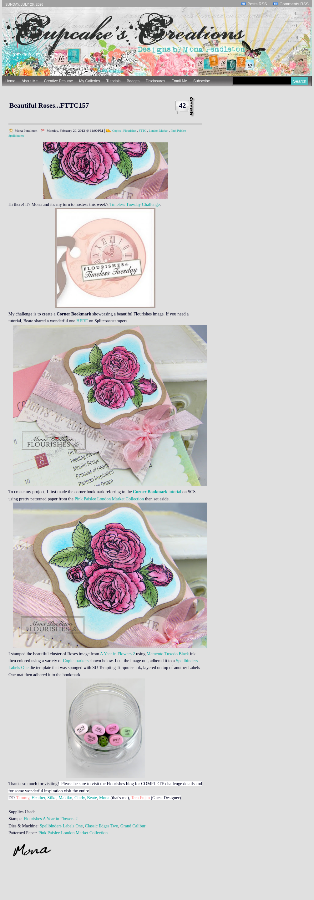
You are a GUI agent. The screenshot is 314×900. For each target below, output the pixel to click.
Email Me (179, 81)
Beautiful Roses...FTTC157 (49, 105)
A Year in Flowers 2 (117, 654)
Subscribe (201, 81)
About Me (30, 81)
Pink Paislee (178, 130)
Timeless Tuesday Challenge (134, 204)
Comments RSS (294, 4)
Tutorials (113, 81)
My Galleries (89, 81)
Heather (38, 797)
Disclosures (155, 81)
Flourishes (129, 130)
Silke (52, 797)
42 (182, 105)
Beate (92, 797)
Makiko (65, 797)
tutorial (157, 491)
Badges (133, 81)
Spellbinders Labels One (61, 826)
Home (10, 81)
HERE (82, 321)
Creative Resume (58, 81)
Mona (104, 797)
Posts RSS (257, 4)
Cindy (79, 797)
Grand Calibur (132, 826)
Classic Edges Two (101, 826)
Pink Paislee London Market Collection (109, 499)
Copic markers (76, 660)
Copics (116, 130)
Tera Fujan (140, 797)
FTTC (142, 130)
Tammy (22, 797)
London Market (158, 130)
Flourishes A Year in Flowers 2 (50, 818)
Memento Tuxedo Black (168, 654)
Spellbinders (16, 135)
